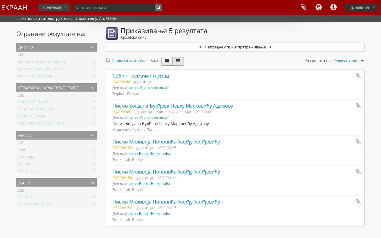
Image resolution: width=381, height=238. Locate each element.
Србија (24, 164)
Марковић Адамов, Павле (41, 124)
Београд (25, 171)
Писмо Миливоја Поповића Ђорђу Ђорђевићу (166, 141)
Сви (21, 55)
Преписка (26, 198)
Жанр (24, 182)
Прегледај (52, 7)
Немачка (26, 157)
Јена (21, 150)
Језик (318, 7)
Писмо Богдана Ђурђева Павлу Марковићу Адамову (173, 106)
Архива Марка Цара (36, 76)
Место (25, 135)
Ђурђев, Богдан (32, 117)
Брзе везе (333, 7)
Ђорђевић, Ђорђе (34, 102)
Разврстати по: (318, 60)
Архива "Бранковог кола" (41, 69)
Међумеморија (303, 7)
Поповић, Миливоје (36, 110)
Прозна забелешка (35, 205)
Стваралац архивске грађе (48, 87)
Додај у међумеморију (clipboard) (358, 76)
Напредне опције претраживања (235, 47)
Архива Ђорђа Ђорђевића (42, 62)
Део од (26, 47)
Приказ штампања (126, 60)
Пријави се (359, 7)
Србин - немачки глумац (141, 75)
